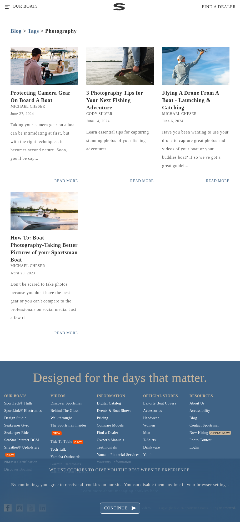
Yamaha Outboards (65, 457)
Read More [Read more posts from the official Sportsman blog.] (66, 181)
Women (149, 425)
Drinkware (151, 447)
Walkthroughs (61, 418)
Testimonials (107, 447)
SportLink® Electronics (23, 411)
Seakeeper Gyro (16, 425)
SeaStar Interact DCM (21, 440)
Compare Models (110, 425)
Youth (148, 455)
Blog (16, 31)
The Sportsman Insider (68, 425)
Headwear (151, 418)
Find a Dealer (107, 433)
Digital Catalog (109, 403)
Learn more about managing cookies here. (120, 491)
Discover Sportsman (66, 403)
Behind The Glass (64, 411)
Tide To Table (61, 442)
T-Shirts (149, 440)
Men (146, 433)
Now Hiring (198, 433)
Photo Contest (200, 440)
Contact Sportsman (204, 425)
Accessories (152, 411)
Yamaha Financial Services (118, 455)
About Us (196, 403)
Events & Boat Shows (114, 411)
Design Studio (15, 418)
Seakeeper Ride (16, 433)
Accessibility (199, 411)
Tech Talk (58, 449)
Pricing (102, 418)
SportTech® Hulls (18, 403)
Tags (33, 31)
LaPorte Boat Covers (159, 403)
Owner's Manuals (110, 440)
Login (194, 447)
